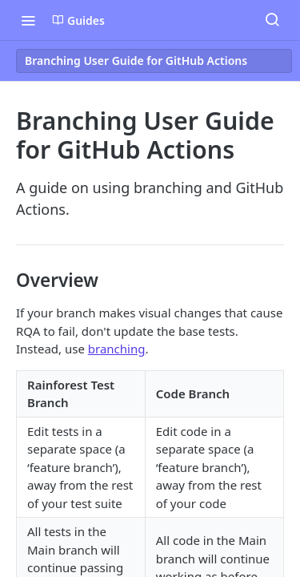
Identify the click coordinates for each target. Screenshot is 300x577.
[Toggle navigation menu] (28, 20)
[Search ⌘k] (272, 20)
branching (117, 349)
